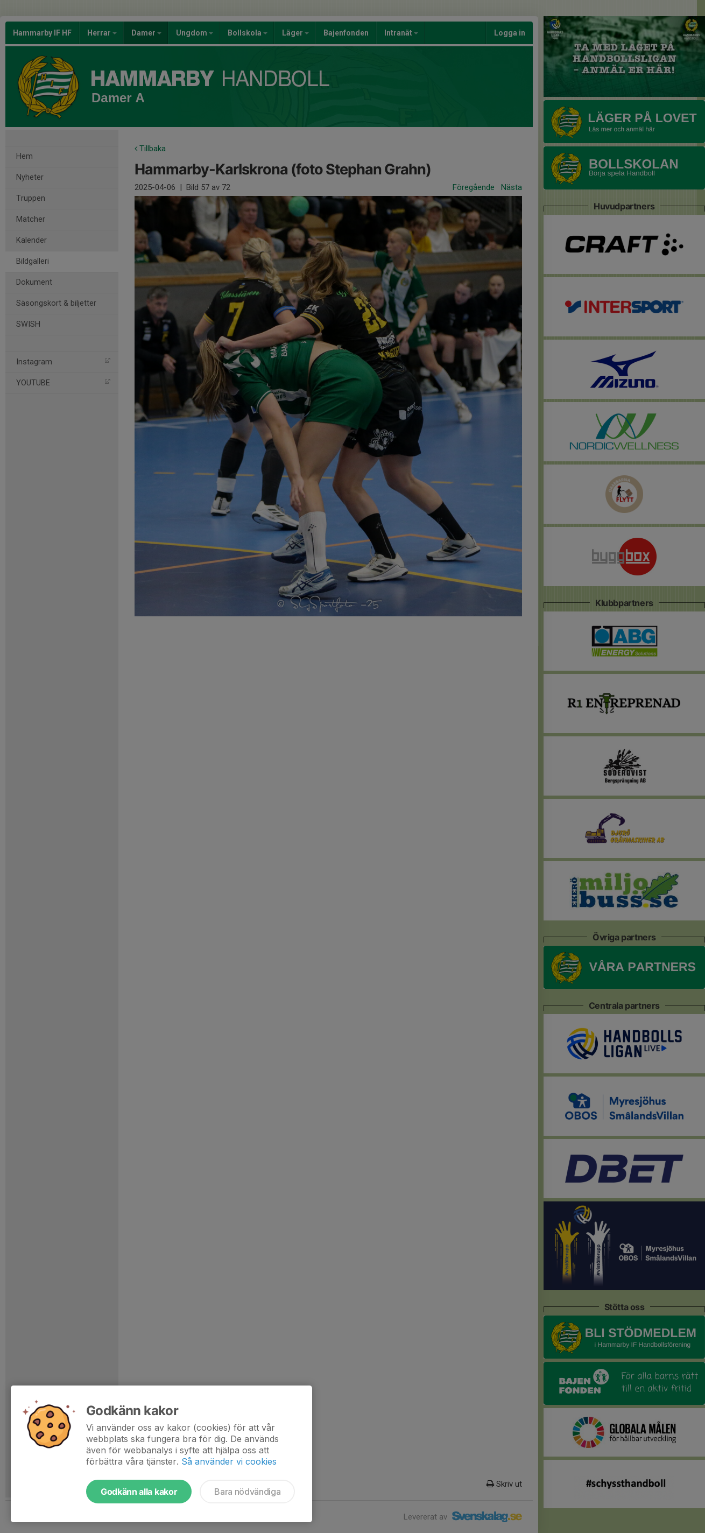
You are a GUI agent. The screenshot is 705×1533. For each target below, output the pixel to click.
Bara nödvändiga (247, 1491)
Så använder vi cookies (229, 1461)
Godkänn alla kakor (139, 1491)
